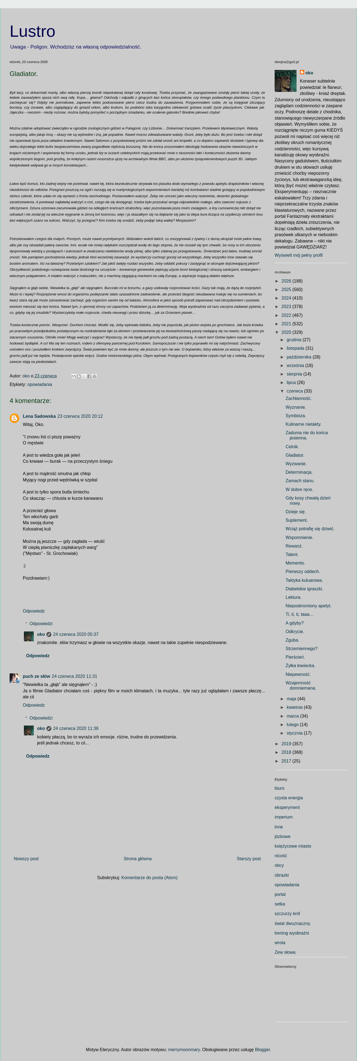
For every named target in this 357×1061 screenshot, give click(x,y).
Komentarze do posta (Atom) (149, 877)
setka (280, 904)
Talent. (292, 554)
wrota (280, 942)
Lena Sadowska (39, 416)
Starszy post (249, 858)
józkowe (283, 836)
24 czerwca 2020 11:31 (74, 676)
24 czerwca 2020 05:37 (75, 634)
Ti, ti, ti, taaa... (299, 614)
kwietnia (295, 707)
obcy (279, 865)
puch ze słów (36, 676)
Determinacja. (299, 472)
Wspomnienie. (299, 537)
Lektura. (294, 597)
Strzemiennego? (302, 648)
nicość (281, 855)
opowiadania (39, 384)
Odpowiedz (34, 611)
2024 (286, 298)
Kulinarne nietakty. (303, 424)
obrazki (282, 875)
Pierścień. (295, 657)
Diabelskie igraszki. (304, 588)
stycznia (295, 733)
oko (41, 634)
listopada (296, 348)
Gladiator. (295, 455)
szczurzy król (287, 913)
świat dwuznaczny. (293, 923)
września (296, 365)
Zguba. (292, 640)
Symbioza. (296, 415)
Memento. (295, 563)
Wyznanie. (296, 407)
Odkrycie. (295, 631)
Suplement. (297, 520)
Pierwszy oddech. (303, 571)
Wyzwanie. (296, 463)
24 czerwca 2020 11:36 (75, 728)
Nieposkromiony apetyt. (308, 605)
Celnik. (292, 446)
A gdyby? (295, 623)
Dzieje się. (296, 511)
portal (280, 894)
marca (293, 716)
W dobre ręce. (299, 489)
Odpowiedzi (41, 623)
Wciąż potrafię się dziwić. (310, 528)
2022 (286, 315)
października (300, 357)
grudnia (295, 339)
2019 (286, 743)
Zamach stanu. (300, 480)
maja (292, 698)
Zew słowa (285, 952)
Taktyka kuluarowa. (304, 580)
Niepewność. (298, 674)
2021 (286, 323)
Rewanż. (294, 546)
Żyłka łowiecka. (300, 665)
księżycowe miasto (293, 846)
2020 (286, 332)
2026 (286, 281)
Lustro (32, 31)
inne (279, 827)
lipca (292, 382)
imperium (284, 817)
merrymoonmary (184, 1049)
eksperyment (287, 807)
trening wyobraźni (292, 933)
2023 (286, 306)
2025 (286, 289)
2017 (286, 761)
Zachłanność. (299, 398)
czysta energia (289, 797)
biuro (280, 788)
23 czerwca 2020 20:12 (80, 416)
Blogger (262, 1049)
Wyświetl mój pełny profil (299, 255)
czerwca (295, 391)
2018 (286, 752)
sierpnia (295, 374)
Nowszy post (26, 858)
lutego (293, 724)
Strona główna (138, 858)
